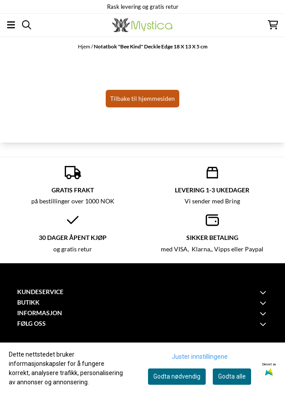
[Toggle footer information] (264, 292)
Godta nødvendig (176, 376)
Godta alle (232, 376)
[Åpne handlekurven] (272, 25)
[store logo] (142, 25)
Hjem (84, 46)
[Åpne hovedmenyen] (11, 25)
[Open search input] (26, 24)
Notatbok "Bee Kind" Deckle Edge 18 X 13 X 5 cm (150, 46)
